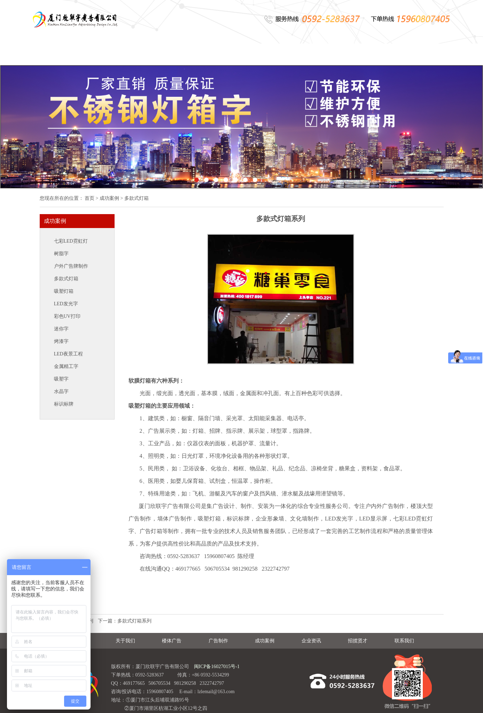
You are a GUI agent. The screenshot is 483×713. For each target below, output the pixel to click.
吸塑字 (61, 379)
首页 (89, 198)
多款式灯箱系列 (134, 621)
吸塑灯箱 (63, 291)
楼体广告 (163, 54)
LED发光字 (66, 303)
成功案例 (268, 54)
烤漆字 (61, 341)
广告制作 (215, 54)
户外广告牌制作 (71, 266)
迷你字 (61, 328)
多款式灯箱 (66, 278)
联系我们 (424, 54)
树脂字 (61, 253)
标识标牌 (63, 404)
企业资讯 (320, 54)
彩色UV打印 (67, 316)
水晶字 (61, 391)
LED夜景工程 (68, 353)
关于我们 (111, 54)
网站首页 (59, 54)
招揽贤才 (372, 54)
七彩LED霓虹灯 (71, 241)
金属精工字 (66, 366)
